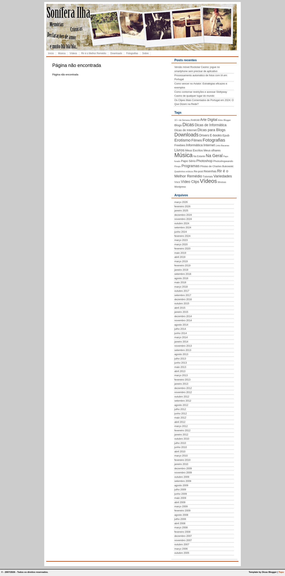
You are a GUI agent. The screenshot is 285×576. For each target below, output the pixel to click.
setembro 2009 (182, 481)
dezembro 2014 (183, 316)
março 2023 (181, 240)
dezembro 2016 (183, 299)
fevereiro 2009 (182, 510)
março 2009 (181, 506)
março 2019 (181, 261)
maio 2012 (180, 417)
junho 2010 (180, 447)
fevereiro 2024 (182, 235)
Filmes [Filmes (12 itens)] (196, 140)
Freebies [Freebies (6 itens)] (179, 145)
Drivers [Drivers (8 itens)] (204, 135)
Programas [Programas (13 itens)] (190, 166)
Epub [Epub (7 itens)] (225, 135)
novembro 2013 (183, 345)
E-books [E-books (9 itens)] (216, 135)
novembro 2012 (183, 392)
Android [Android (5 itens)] (195, 120)
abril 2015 (179, 307)
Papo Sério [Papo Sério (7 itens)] (188, 161)
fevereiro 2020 (182, 248)
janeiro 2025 (181, 210)
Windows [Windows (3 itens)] (222, 182)
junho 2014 (180, 333)
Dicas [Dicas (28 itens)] (188, 124)
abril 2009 (179, 502)
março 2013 (181, 375)
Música (61, 53)
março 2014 (181, 337)
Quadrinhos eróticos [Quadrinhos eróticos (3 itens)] (183, 171)
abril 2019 (179, 257)
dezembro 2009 (183, 468)
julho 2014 (180, 328)
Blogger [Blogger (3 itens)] (227, 120)
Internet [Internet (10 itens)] (209, 145)
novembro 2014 (183, 320)
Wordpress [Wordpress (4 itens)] (180, 186)
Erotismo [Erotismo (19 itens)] (182, 140)
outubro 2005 (181, 552)
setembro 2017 (182, 295)
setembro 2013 (182, 350)
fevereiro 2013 (182, 379)
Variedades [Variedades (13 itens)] (222, 176)
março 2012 (181, 426)
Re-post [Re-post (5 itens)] (198, 171)
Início (51, 53)
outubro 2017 (181, 290)
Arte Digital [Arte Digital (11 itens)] (208, 120)
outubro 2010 (181, 438)
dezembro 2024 (183, 214)
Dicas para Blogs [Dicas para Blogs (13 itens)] (211, 130)
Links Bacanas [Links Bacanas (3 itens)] (222, 145)
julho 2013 (180, 358)
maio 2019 (180, 252)
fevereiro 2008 (182, 531)
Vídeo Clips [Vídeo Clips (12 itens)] (190, 182)
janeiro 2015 (181, 311)
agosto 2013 (181, 354)
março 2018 (181, 286)
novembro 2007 (183, 540)
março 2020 (181, 244)
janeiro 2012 (181, 434)
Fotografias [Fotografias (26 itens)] (214, 140)
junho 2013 (180, 362)
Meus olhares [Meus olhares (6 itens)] (212, 150)
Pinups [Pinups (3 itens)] (177, 166)
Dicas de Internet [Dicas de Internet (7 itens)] (185, 130)
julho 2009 (180, 489)
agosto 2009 (181, 485)
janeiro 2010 (181, 464)
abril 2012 (179, 421)
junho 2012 (180, 413)
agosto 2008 (181, 514)
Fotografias (132, 53)
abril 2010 (179, 451)
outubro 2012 (181, 396)
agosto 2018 (181, 278)
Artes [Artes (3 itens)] (220, 120)
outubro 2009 (181, 476)
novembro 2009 (183, 472)
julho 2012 (180, 409)
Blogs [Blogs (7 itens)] (178, 125)
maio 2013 (180, 367)
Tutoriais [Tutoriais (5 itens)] (208, 176)
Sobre (145, 53)
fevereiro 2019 (182, 265)
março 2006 (181, 548)
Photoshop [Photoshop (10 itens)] (204, 161)
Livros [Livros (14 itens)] (179, 150)
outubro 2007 (181, 544)
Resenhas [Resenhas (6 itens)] (210, 171)
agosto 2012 (181, 405)
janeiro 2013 (181, 383)
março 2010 (181, 455)
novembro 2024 (183, 219)
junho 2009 (180, 493)
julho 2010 (180, 443)
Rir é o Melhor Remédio (93, 53)
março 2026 (181, 202)
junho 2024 (180, 231)
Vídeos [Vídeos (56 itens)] (208, 181)
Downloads (116, 53)
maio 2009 (180, 497)
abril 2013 (179, 371)
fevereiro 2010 (182, 459)
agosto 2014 (181, 324)
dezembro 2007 (183, 535)
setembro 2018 (182, 273)
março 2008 (181, 527)
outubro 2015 (181, 303)
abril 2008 (179, 523)
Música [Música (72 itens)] (183, 155)
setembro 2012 (182, 400)
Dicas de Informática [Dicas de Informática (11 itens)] (210, 125)
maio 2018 (180, 282)
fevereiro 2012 (182, 430)
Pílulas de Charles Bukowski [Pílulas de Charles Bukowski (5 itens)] (216, 166)
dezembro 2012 (183, 388)
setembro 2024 (182, 227)
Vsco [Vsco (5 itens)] (177, 182)
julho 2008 (180, 519)
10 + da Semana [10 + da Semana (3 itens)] (182, 120)
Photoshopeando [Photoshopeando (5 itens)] (223, 161)
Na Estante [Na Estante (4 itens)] (199, 156)
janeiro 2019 (181, 269)
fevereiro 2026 (182, 206)
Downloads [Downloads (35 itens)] (186, 134)
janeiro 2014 (181, 341)
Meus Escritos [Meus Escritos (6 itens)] (194, 150)
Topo (281, 572)
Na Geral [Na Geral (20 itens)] (214, 155)
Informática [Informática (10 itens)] (194, 145)
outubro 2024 (181, 223)
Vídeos (73, 53)
